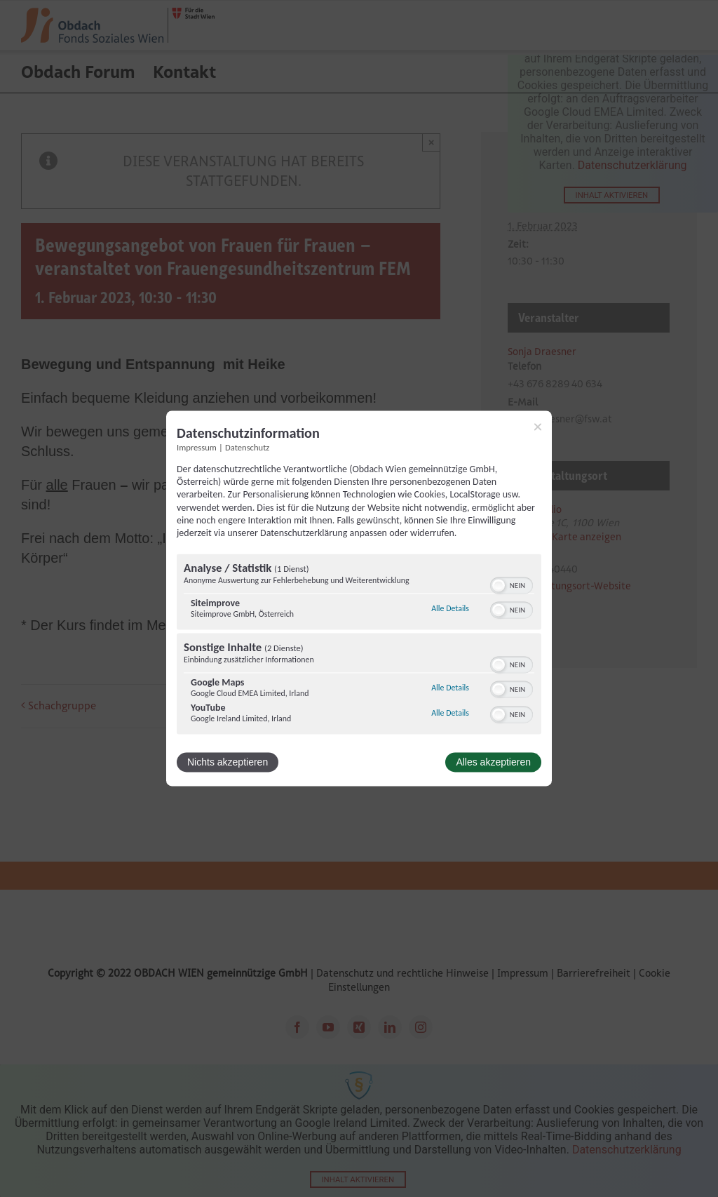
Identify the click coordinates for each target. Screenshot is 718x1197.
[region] (359, 646)
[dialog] (359, 598)
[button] (498, 586)
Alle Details (450, 608)
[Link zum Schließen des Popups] (537, 426)
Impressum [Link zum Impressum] (197, 447)
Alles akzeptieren (493, 762)
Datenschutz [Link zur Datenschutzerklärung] (247, 447)
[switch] (511, 584)
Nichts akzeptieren (227, 762)
